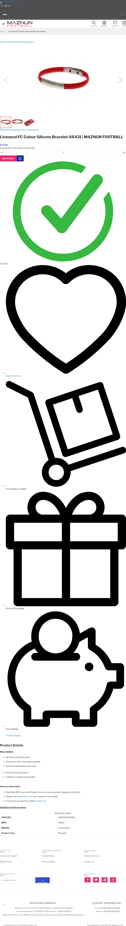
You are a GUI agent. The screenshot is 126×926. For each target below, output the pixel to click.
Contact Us (89, 861)
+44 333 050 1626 (11, 2)
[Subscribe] (42, 880)
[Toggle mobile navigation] (3, 24)
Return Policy (6, 861)
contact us (41, 801)
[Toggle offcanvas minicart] (124, 24)
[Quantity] (63, 152)
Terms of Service (92, 856)
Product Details (13, 735)
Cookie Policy (48, 856)
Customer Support (8, 856)
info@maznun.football (110, 908)
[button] (63, 14)
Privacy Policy (48, 861)
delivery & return (30, 796)
